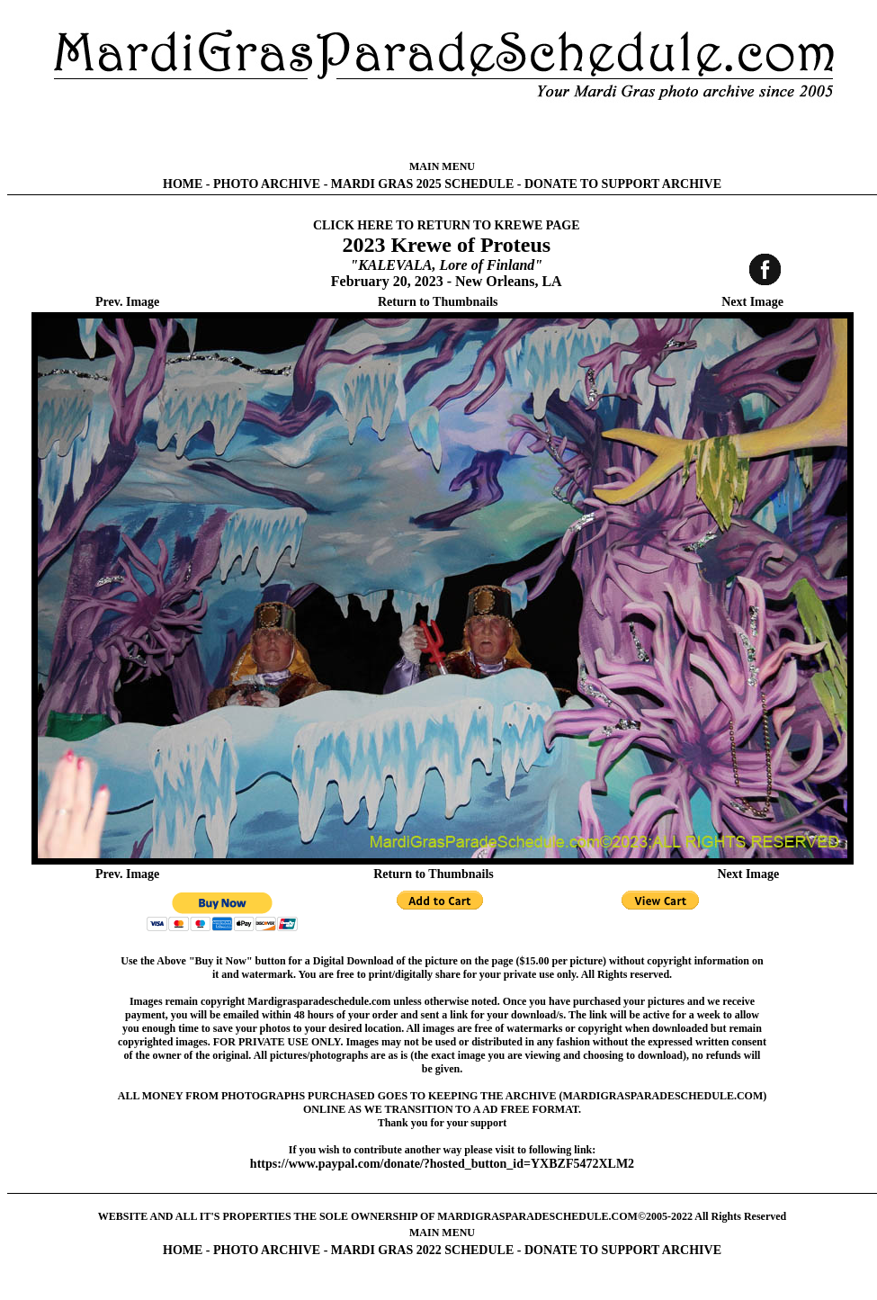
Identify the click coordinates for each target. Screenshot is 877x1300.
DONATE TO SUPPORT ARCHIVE (622, 184)
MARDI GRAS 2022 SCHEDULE (422, 1250)
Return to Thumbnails (438, 302)
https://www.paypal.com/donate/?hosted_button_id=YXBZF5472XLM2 (442, 1163)
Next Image (752, 302)
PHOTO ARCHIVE (266, 184)
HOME (182, 184)
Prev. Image (127, 302)
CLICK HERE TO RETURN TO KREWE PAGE (446, 225)
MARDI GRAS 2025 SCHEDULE (422, 184)
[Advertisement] (442, 130)
